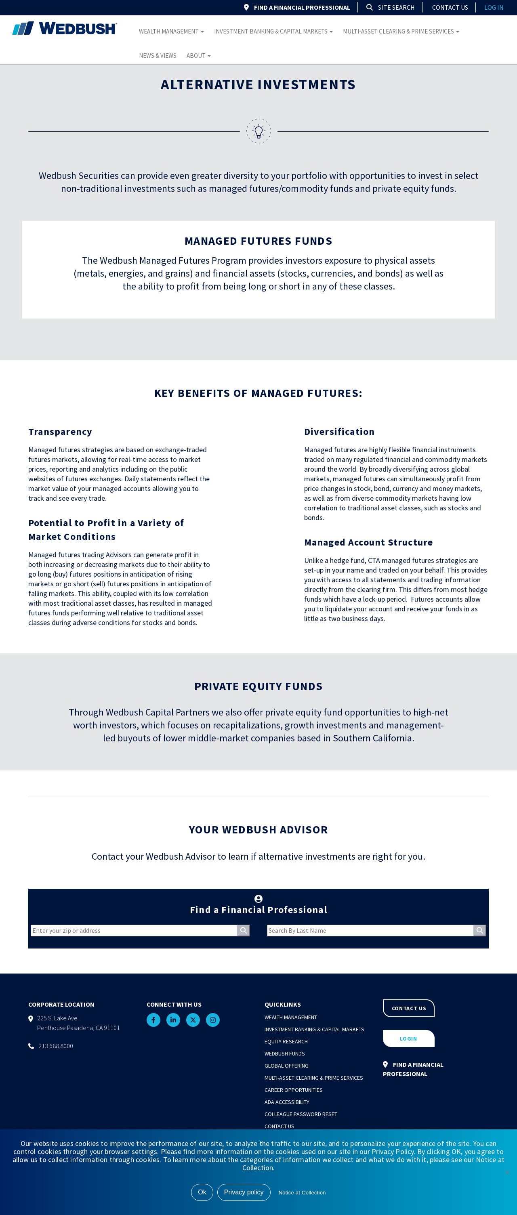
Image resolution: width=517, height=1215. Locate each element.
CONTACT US (409, 1008)
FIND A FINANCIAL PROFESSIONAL (297, 7)
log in (494, 7)
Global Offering (287, 1065)
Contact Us (450, 7)
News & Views (158, 55)
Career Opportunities (294, 1089)
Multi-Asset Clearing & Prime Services (401, 31)
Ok (202, 1192)
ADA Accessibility (287, 1102)
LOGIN (408, 1038)
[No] (507, 1172)
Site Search (390, 7)
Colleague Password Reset (301, 1114)
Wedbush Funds (285, 1053)
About (199, 55)
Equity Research (286, 1041)
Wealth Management (171, 31)
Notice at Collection (302, 1193)
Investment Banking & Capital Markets (273, 31)
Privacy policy (244, 1192)
